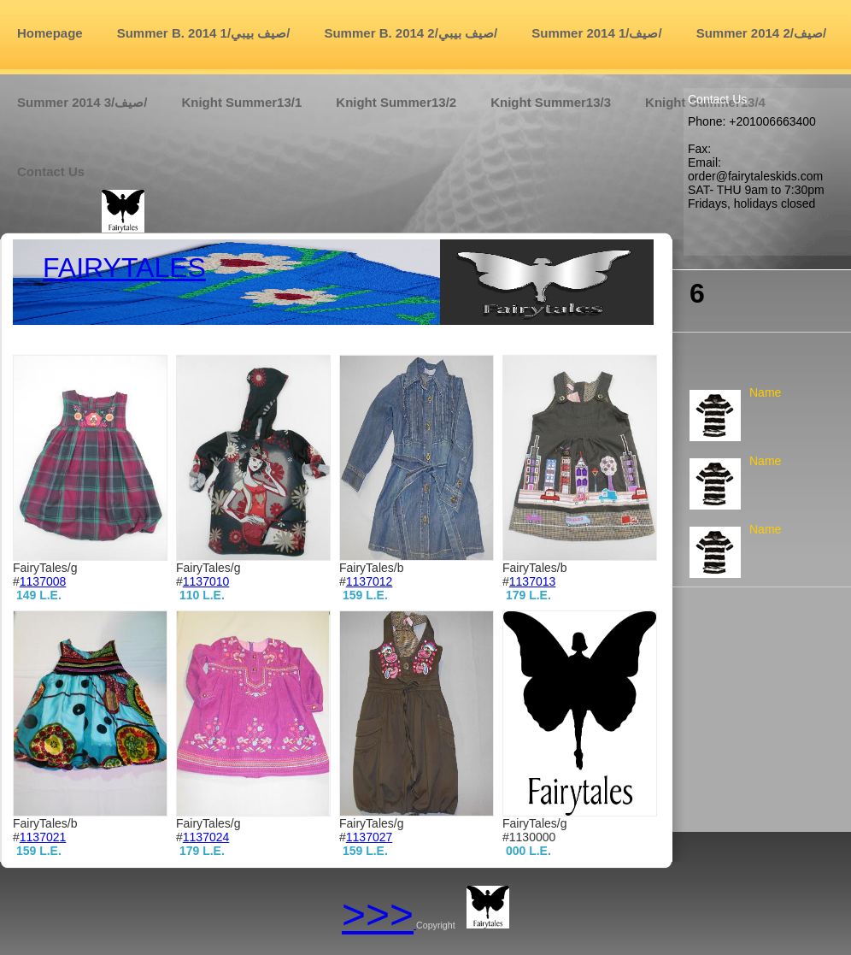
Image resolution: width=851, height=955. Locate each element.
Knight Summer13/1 (241, 102)
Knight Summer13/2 (396, 102)
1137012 (369, 581)
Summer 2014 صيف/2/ (761, 33)
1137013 (532, 581)
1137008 (43, 581)
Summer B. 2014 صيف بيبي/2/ (410, 33)
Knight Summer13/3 (550, 102)
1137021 (43, 837)
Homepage (50, 33)
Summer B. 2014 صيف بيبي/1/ (204, 33)
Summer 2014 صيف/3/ (82, 102)
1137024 (206, 837)
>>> (378, 914)
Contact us (51, 171)
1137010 (206, 581)
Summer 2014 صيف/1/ (596, 33)
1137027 (369, 837)
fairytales (124, 267)
